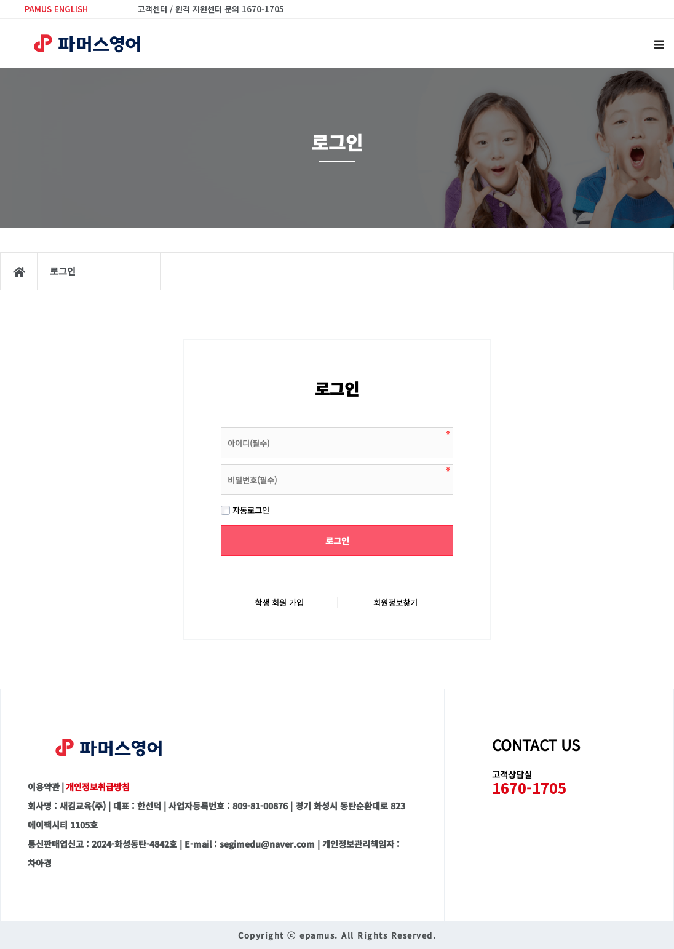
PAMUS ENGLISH (56, 9)
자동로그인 (245, 510)
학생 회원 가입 (279, 602)
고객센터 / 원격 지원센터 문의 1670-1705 (211, 9)
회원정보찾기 (395, 602)
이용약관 (44, 786)
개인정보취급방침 (98, 786)
